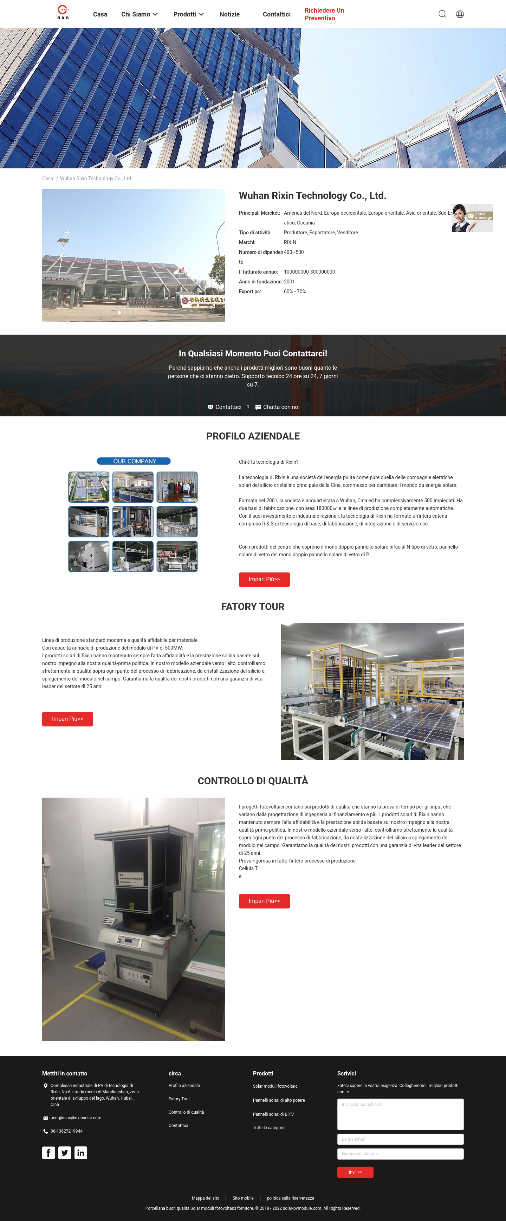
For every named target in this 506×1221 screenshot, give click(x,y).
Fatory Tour (179, 1098)
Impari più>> (264, 579)
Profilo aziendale (184, 1085)
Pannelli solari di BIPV (273, 1114)
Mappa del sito (206, 1198)
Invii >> (355, 1172)
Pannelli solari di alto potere (279, 1100)
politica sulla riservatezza (290, 1198)
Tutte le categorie (269, 1127)
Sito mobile (243, 1198)
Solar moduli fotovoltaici (276, 1086)
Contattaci (178, 1125)
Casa (47, 178)
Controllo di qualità (186, 1112)
